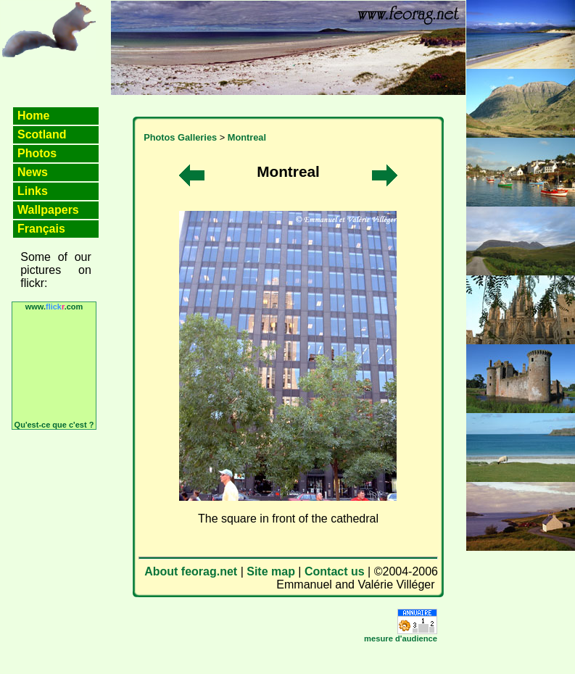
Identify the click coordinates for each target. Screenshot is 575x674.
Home (33, 115)
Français (41, 228)
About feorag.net (190, 571)
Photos (37, 153)
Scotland (42, 134)
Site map (271, 571)
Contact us (335, 571)
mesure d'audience (400, 638)
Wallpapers (48, 210)
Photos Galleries (180, 137)
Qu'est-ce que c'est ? (54, 424)
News (32, 172)
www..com (54, 306)
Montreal (247, 137)
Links (32, 191)
